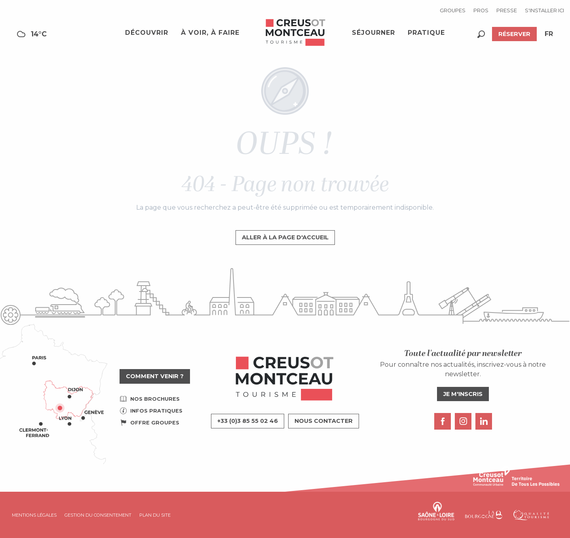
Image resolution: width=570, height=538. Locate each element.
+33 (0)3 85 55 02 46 (247, 420)
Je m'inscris (463, 394)
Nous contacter (323, 420)
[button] (481, 34)
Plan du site (155, 515)
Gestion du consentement (98, 515)
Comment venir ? (155, 376)
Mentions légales (34, 515)
